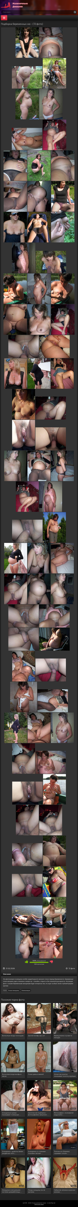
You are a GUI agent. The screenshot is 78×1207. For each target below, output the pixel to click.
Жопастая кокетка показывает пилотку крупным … (65, 1075)
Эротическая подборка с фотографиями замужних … (38, 1114)
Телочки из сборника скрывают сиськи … (61, 1152)
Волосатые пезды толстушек (13, 1035)
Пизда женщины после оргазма (36, 1191)
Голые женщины (13, 990)
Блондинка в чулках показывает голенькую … (11, 1114)
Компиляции (26, 990)
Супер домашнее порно (16, 5)
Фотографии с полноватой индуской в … (63, 1114)
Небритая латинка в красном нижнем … (64, 1191)
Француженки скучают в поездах (63, 1036)
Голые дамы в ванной (36, 1074)
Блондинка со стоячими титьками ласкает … (37, 1152)
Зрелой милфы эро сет (36, 1035)
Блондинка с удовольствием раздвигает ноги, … (12, 1152)
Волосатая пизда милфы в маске (11, 1075)
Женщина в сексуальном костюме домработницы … (12, 1191)
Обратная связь (39, 1204)
